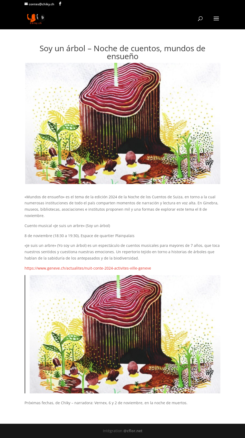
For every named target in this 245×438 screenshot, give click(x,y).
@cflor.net (132, 430)
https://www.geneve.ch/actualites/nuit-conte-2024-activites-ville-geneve (88, 268)
